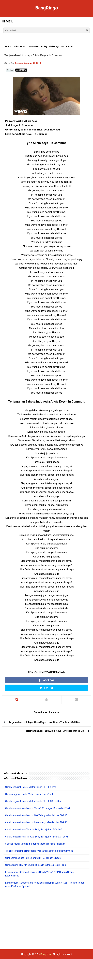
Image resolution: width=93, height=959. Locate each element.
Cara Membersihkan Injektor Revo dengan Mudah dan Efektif (37, 822)
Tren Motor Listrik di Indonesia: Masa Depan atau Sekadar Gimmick (40, 851)
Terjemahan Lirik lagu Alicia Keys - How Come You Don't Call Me (44, 722)
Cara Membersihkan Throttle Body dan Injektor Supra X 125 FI (37, 836)
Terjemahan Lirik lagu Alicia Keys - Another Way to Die (54, 731)
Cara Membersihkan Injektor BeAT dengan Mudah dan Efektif (37, 815)
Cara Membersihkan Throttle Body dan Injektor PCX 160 (34, 829)
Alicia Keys (19, 47)
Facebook (46, 680)
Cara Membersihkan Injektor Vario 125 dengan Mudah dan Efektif (40, 808)
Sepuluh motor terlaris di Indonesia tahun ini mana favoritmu (37, 844)
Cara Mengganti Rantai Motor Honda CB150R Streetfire (34, 801)
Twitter (46, 687)
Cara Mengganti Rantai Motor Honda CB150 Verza (31, 787)
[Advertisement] (46, 915)
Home (8, 47)
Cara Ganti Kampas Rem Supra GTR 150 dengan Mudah (34, 858)
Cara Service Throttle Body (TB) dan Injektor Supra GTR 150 (36, 865)
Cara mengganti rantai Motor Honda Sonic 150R (30, 794)
